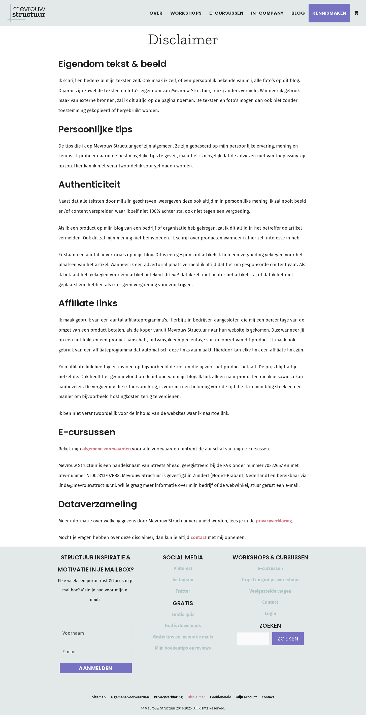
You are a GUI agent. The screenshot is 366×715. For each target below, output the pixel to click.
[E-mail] (96, 652)
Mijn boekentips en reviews (183, 648)
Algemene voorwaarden (130, 697)
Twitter (183, 591)
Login (270, 613)
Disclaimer (196, 697)
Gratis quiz (183, 614)
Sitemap (99, 697)
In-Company (267, 13)
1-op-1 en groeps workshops (270, 580)
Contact (270, 602)
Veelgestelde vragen (270, 591)
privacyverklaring (274, 521)
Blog (298, 13)
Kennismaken (329, 13)
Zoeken (288, 638)
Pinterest (183, 568)
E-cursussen (226, 13)
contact (199, 537)
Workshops (186, 13)
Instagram (183, 580)
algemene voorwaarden (106, 449)
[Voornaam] (96, 633)
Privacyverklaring (168, 697)
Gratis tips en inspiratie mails (183, 637)
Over (155, 13)
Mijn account (246, 697)
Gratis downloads (183, 625)
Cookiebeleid (220, 697)
